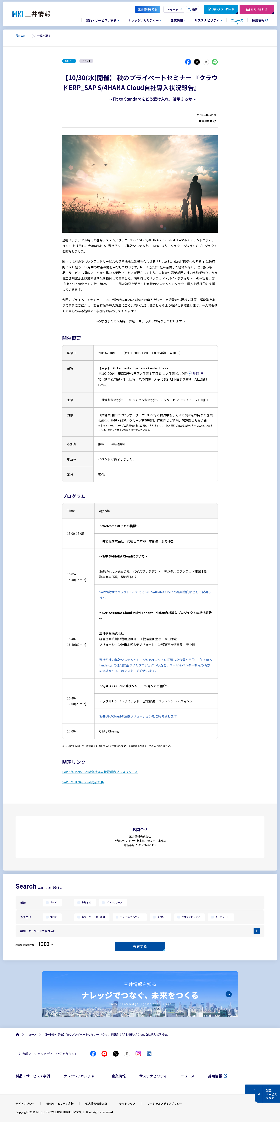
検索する (140, 946)
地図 (196, 373)
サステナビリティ (190, 916)
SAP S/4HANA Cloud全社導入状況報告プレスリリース (100, 771)
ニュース (237, 20)
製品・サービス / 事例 (93, 916)
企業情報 (119, 1076)
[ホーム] (18, 1034)
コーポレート (222, 916)
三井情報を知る (147, 9)
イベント (161, 916)
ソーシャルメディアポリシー (164, 1103)
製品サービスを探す (271, 1094)
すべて (53, 902)
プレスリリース (114, 902)
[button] (140, 931)
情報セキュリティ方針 (60, 1103)
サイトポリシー (25, 1103)
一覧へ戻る (44, 35)
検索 (195, 9)
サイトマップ (127, 1103)
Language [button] (172, 9)
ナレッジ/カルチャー (130, 916)
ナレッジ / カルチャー (81, 1076)
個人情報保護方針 (96, 1103)
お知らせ (86, 902)
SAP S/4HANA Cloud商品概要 (83, 782)
